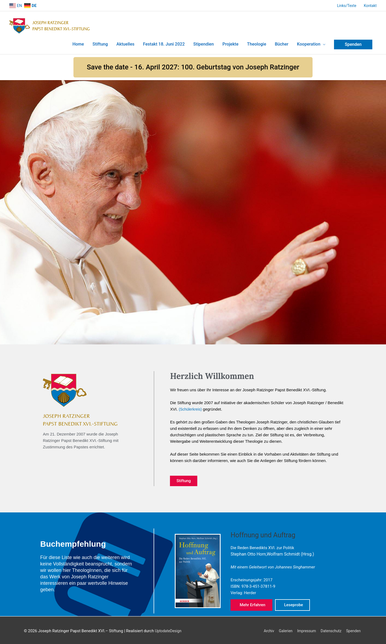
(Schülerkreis (190, 407)
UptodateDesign (169, 629)
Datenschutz (330, 629)
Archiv (263, 629)
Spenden (354, 629)
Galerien (281, 629)
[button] (193, 65)
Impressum (304, 629)
